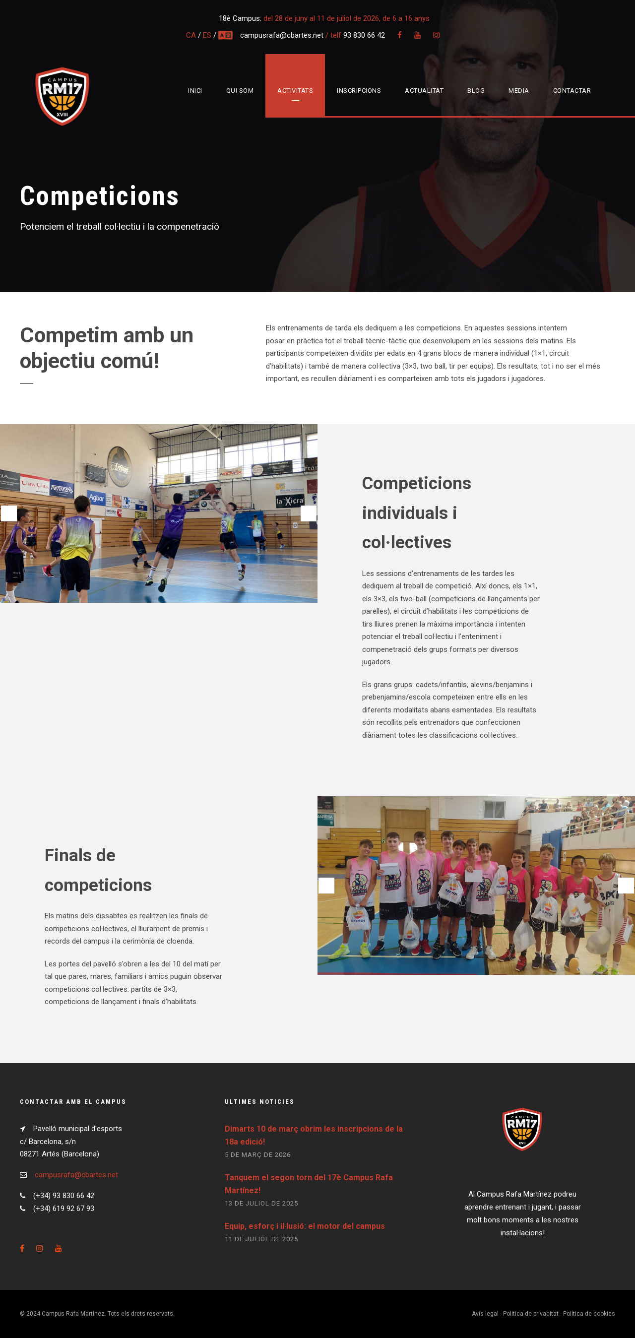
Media (518, 90)
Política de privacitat (531, 1313)
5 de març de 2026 (258, 1154)
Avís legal (485, 1313)
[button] (9, 513)
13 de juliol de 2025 (261, 1203)
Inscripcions (359, 90)
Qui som (240, 90)
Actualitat (424, 90)
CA (191, 35)
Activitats (295, 90)
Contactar (572, 90)
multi (226, 35)
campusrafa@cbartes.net (282, 35)
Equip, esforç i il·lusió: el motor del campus (305, 1226)
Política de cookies (589, 1313)
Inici (195, 90)
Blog (476, 90)
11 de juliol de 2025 (261, 1239)
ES (207, 35)
